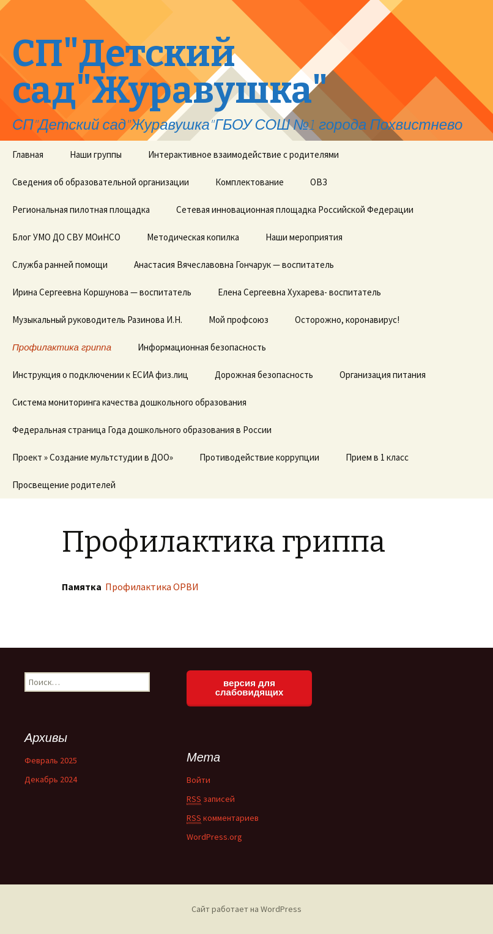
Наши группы (96, 154)
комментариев (223, 818)
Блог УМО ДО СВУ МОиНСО (66, 237)
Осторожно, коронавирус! (347, 319)
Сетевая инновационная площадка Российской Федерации (294, 209)
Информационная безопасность (202, 347)
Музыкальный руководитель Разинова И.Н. (97, 319)
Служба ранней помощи (60, 264)
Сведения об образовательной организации (100, 182)
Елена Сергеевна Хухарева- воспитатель (299, 292)
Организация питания (382, 374)
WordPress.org (214, 836)
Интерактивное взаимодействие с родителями (243, 154)
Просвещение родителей (64, 485)
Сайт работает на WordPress (246, 908)
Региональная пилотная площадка (81, 209)
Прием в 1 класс (377, 457)
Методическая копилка (193, 237)
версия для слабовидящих (249, 687)
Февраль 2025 (50, 760)
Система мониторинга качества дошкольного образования (129, 402)
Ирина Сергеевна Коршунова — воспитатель (101, 292)
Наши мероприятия (304, 237)
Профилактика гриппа (61, 347)
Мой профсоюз (239, 319)
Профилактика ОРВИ (151, 586)
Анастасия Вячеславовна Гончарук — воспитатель (234, 264)
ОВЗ (318, 182)
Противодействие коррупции (259, 457)
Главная (27, 154)
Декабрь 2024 (50, 779)
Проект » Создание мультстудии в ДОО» (92, 457)
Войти (198, 779)
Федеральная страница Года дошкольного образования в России (142, 429)
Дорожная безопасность (264, 374)
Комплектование (249, 182)
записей (211, 799)
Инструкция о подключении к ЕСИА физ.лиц (100, 374)
